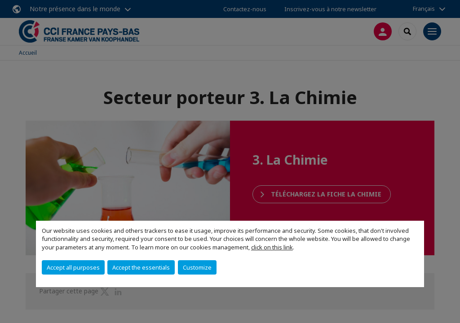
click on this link (272, 247)
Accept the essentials (141, 267)
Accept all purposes (73, 267)
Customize (197, 267)
